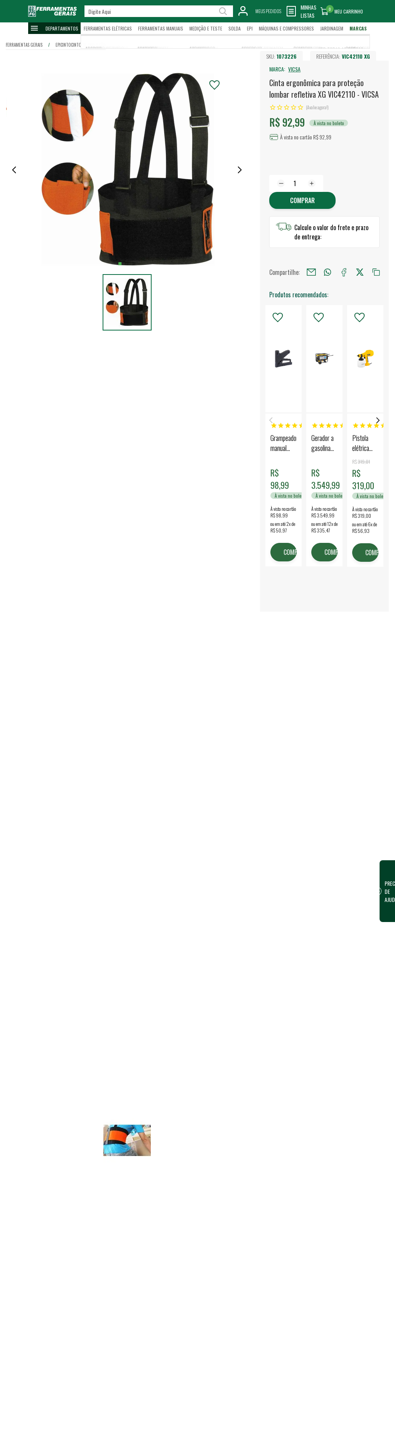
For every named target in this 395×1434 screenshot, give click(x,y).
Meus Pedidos (268, 11)
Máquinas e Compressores (286, 28)
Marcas (358, 28)
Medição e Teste (205, 28)
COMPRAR (290, 552)
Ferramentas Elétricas (108, 28)
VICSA (294, 69)
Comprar (302, 200)
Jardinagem (331, 28)
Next (378, 420)
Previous (271, 420)
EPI (250, 28)
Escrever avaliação (114, 1424)
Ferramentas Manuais (160, 28)
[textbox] (158, 11)
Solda (234, 28)
